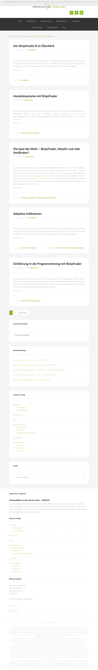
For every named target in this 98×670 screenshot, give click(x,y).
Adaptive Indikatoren (27, 213)
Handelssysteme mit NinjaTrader (35, 96)
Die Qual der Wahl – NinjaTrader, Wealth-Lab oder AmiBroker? (46, 150)
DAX (15, 419)
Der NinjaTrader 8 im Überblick (33, 45)
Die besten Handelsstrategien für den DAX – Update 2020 (34, 365)
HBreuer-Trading (49, 6)
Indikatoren (25, 248)
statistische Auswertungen (40, 178)
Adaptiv (56, 248)
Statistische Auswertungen (26, 432)
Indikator (73, 248)
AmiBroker (24, 198)
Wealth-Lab (52, 198)
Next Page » (23, 313)
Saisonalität (17, 437)
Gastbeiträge (21, 407)
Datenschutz (13, 610)
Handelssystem (65, 248)
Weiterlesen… (18, 70)
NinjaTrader (21, 61)
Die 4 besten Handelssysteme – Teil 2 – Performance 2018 (34, 374)
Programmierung (35, 301)
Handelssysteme (26, 133)
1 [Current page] (10, 313)
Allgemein (16, 404)
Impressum (13, 605)
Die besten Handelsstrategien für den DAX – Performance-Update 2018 (39, 369)
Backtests (65, 176)
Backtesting (17, 414)
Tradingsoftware (32, 184)
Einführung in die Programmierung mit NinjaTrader (47, 263)
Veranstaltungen (22, 409)
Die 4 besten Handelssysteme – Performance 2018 (31, 379)
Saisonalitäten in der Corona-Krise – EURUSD (29, 360)
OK (53, 4)
